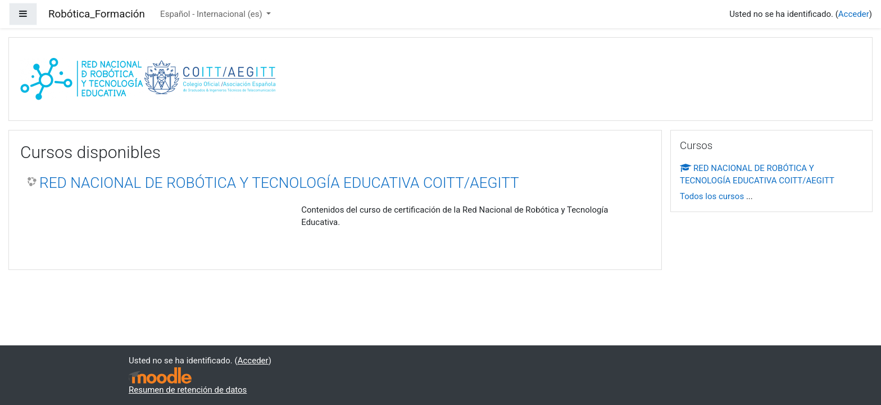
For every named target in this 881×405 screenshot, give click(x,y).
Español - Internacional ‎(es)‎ (212, 14)
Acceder (853, 14)
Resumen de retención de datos (188, 390)
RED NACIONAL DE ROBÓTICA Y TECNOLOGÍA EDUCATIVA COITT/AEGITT (279, 182)
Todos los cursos (712, 196)
